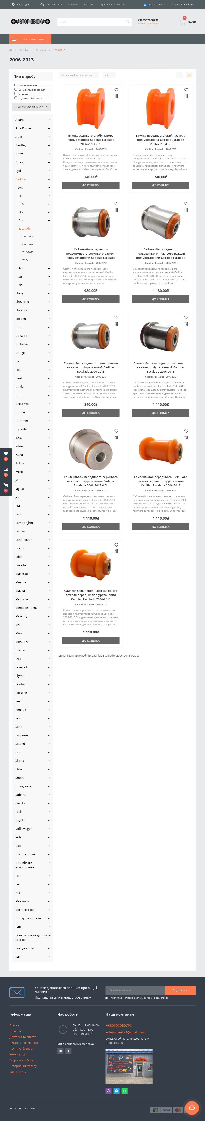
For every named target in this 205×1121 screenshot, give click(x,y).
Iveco (19, 472)
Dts (20, 220)
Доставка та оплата (112, 4)
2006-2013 (27, 244)
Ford (18, 378)
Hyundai (21, 429)
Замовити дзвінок (148, 23)
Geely (19, 387)
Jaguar (19, 489)
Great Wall (22, 404)
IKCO (18, 438)
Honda (20, 412)
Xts (20, 285)
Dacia (19, 327)
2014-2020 (27, 252)
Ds (17, 361)
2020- (24, 260)
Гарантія (89, 4)
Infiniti (20, 446)
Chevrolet (22, 302)
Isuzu (19, 455)
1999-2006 (27, 236)
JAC (17, 480)
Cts (20, 212)
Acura (19, 120)
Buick (19, 162)
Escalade (41, 50)
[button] (6, 488)
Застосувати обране (31, 107)
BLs (20, 196)
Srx (20, 268)
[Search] (127, 22)
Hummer (21, 421)
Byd (18, 171)
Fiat (18, 370)
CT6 (21, 204)
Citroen (20, 319)
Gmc (18, 395)
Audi (18, 137)
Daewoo (21, 336)
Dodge (20, 353)
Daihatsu (21, 344)
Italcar (19, 463)
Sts (20, 276)
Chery (19, 293)
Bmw (19, 154)
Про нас (72, 4)
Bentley (20, 145)
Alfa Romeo (23, 128)
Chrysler (21, 310)
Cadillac (24, 50)
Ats (20, 187)
